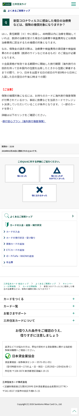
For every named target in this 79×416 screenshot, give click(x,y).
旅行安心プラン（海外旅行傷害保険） (24, 121)
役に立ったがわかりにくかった (57, 177)
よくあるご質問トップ (19, 10)
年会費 (9, 262)
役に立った (22, 175)
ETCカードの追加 (15, 249)
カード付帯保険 (30, 286)
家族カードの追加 (15, 243)
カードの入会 (13, 231)
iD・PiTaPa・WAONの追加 (20, 256)
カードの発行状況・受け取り (20, 237)
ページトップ (74, 411)
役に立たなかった (39, 195)
